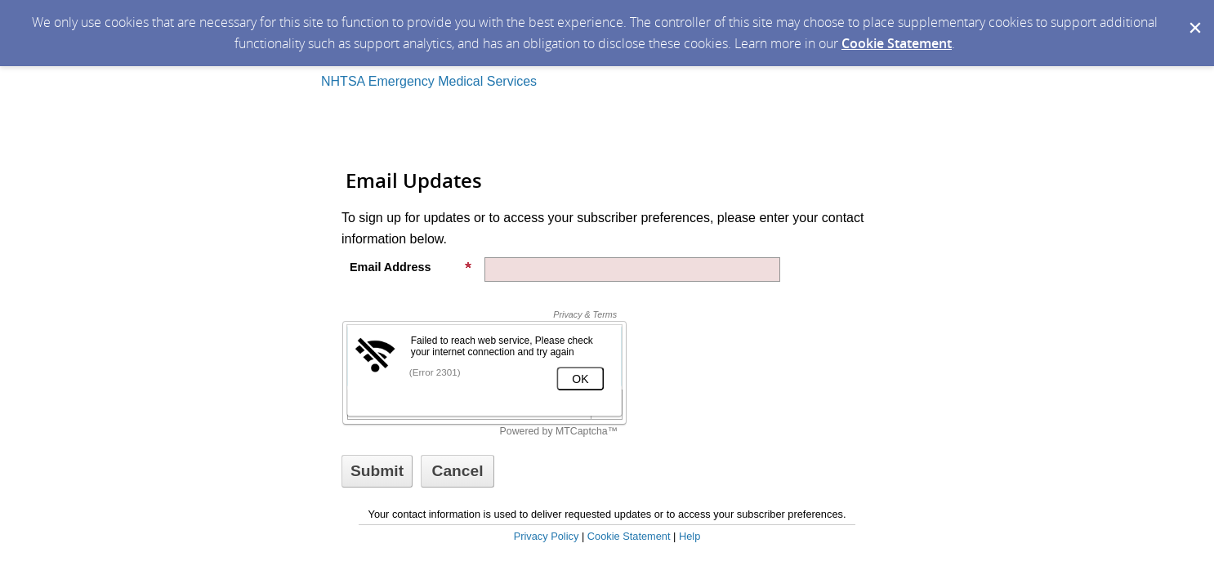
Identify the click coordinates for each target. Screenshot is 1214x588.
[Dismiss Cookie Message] (1193, 15)
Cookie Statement (896, 43)
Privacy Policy (546, 536)
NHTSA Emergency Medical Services (429, 81)
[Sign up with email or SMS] (377, 471)
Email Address (411, 267)
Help (689, 536)
